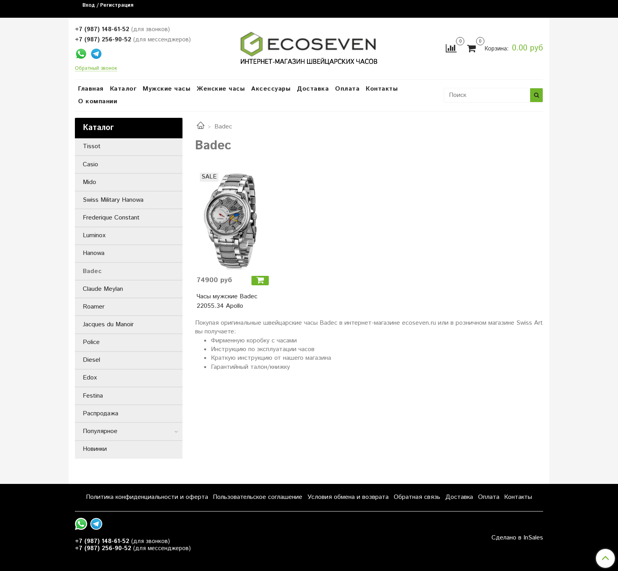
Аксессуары (270, 88)
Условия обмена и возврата (348, 497)
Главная (91, 88)
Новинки (95, 449)
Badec (92, 271)
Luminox (94, 235)
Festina (93, 395)
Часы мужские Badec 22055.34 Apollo (227, 301)
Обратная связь (417, 497)
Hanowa (93, 253)
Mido (89, 182)
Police (91, 342)
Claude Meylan (103, 289)
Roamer (93, 306)
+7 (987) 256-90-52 (103, 39)
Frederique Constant (111, 217)
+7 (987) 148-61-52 (102, 29)
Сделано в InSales (517, 538)
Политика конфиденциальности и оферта (147, 497)
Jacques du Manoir (108, 324)
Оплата (347, 88)
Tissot (92, 146)
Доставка (313, 88)
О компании (97, 101)
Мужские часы (166, 88)
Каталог (123, 88)
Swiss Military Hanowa (113, 200)
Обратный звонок (96, 68)
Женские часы (221, 88)
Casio (90, 164)
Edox (90, 377)
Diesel (91, 360)
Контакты (382, 88)
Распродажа (100, 413)
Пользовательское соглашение (257, 497)
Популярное (100, 431)
